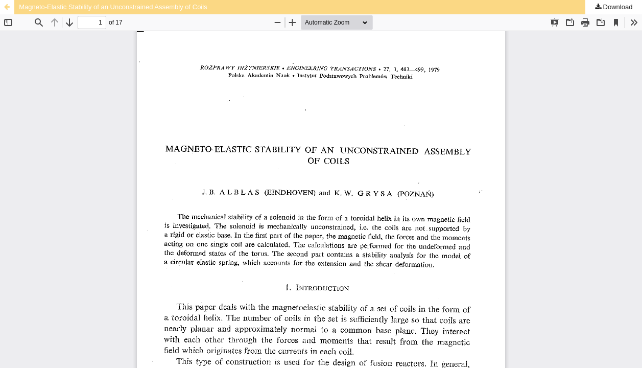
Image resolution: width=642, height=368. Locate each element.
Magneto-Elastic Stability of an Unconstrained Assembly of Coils (113, 7)
